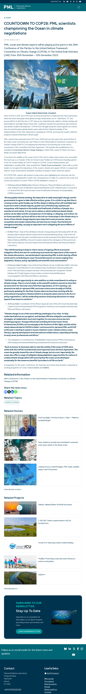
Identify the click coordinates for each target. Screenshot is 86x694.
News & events (50, 684)
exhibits (46, 368)
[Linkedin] (12, 392)
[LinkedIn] (64, 1)
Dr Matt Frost (13, 232)
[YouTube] (80, 1)
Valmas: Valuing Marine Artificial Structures (55, 504)
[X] (9, 392)
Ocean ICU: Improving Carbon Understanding (55, 543)
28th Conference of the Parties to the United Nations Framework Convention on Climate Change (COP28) (41, 48)
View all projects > (11, 588)
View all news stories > (13, 489)
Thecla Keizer (40, 340)
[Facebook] (73, 1)
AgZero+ (42, 574)
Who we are (49, 678)
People (47, 687)
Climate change (12, 402)
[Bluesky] (67, 1)
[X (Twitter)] (71, 1)
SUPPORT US (56, 2)
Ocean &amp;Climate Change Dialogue (27, 150)
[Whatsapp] (15, 392)
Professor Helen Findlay (17, 265)
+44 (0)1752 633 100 (12, 689)
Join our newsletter (29, 631)
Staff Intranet (51, 673)
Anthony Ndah (13, 304)
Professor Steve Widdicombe (20, 185)
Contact (47, 692)
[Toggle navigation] (79, 7)
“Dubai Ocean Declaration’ (51, 165)
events (36, 368)
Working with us (50, 689)
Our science (49, 681)
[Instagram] (76, 1)
